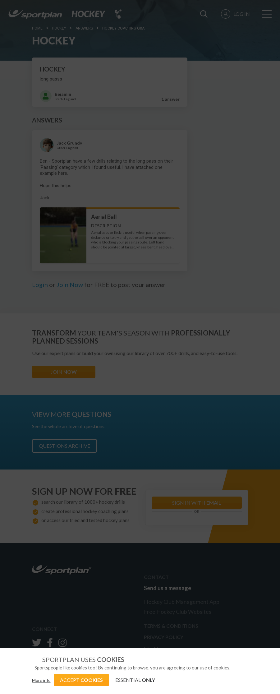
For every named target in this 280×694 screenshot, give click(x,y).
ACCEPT (81, 680)
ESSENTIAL (135, 680)
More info (41, 680)
